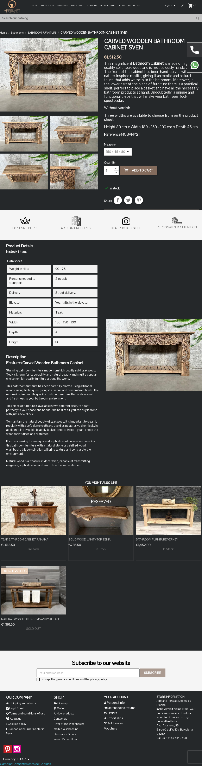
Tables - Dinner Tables (42, 5)
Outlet (137, 5)
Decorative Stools (65, 734)
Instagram (17, 747)
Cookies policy (16, 724)
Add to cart (138, 170)
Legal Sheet (16, 708)
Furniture (125, 5)
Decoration (91, 5)
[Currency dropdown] (24, 759)
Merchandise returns (121, 708)
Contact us (60, 718)
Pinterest (139, 200)
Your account (116, 697)
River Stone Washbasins (69, 724)
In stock (11, 252)
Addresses (115, 723)
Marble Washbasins (66, 729)
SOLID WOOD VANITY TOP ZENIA (90, 539)
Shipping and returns (22, 703)
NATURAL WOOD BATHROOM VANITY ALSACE (30, 619)
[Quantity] (109, 170)
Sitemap (62, 703)
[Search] (101, 18)
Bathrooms (76, 5)
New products (65, 713)
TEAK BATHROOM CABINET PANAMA (24, 539)
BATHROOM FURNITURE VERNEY (157, 539)
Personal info (115, 702)
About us (15, 718)
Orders (112, 713)
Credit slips (115, 718)
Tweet (128, 200)
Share (118, 200)
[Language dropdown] (171, 5)
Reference (112, 134)
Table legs (62, 5)
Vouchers (110, 728)
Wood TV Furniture (65, 739)
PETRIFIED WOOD (108, 5)
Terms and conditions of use (27, 713)
